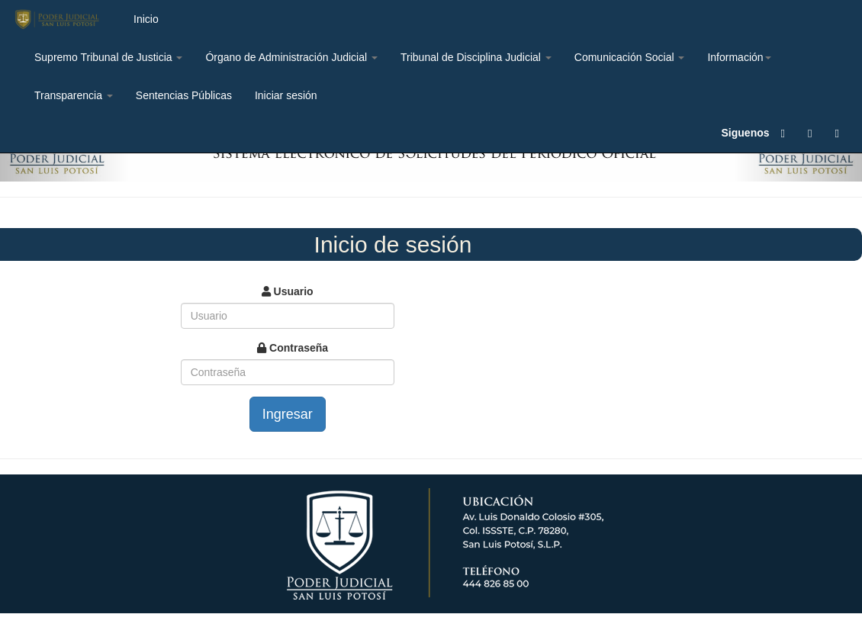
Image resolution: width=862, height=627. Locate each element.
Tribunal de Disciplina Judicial (476, 57)
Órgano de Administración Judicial (291, 57)
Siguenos (746, 133)
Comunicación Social (629, 57)
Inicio (146, 19)
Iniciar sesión (286, 95)
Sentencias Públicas (184, 95)
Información (738, 57)
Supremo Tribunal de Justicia (108, 57)
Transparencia (73, 95)
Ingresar (287, 414)
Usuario (288, 291)
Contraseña (292, 348)
